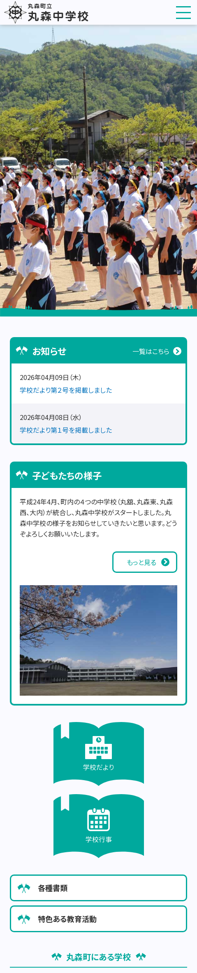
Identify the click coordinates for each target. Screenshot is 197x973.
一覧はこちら (150, 351)
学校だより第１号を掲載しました (66, 430)
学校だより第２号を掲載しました (66, 390)
